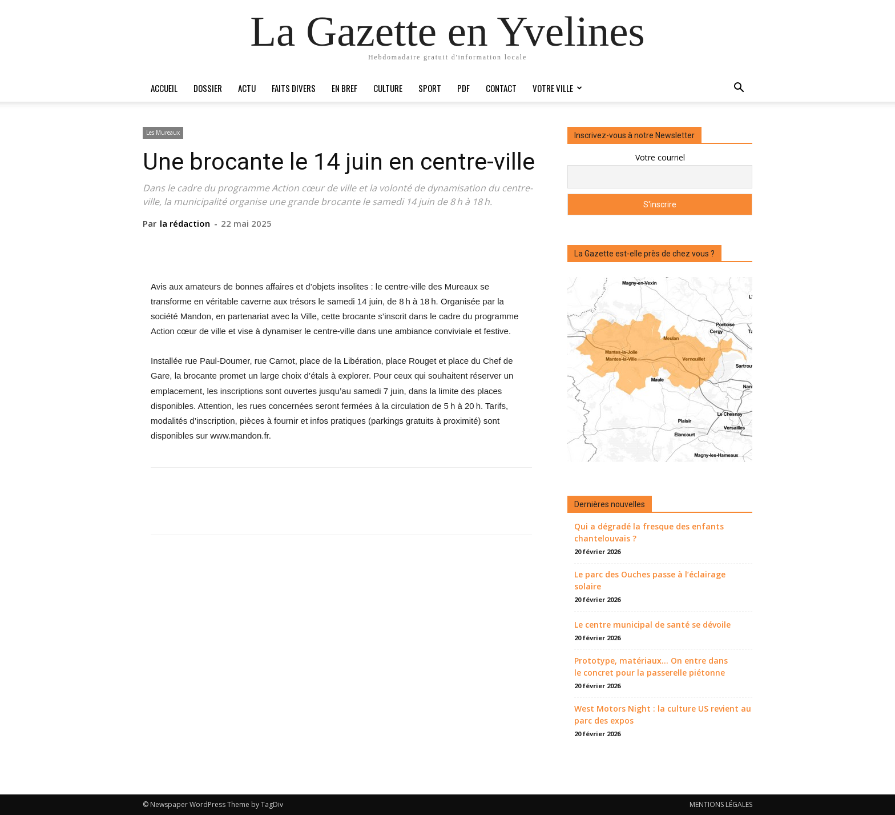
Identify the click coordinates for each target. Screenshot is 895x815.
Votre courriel (660, 157)
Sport (429, 88)
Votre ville (557, 88)
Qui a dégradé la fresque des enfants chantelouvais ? (649, 532)
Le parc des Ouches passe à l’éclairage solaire (649, 580)
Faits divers (294, 88)
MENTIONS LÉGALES (721, 804)
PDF (463, 88)
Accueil (164, 88)
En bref (344, 88)
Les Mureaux (163, 132)
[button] (738, 88)
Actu (247, 88)
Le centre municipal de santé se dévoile (652, 624)
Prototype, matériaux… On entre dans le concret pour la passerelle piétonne (651, 666)
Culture (387, 88)
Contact (501, 88)
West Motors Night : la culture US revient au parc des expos (662, 714)
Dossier (207, 88)
